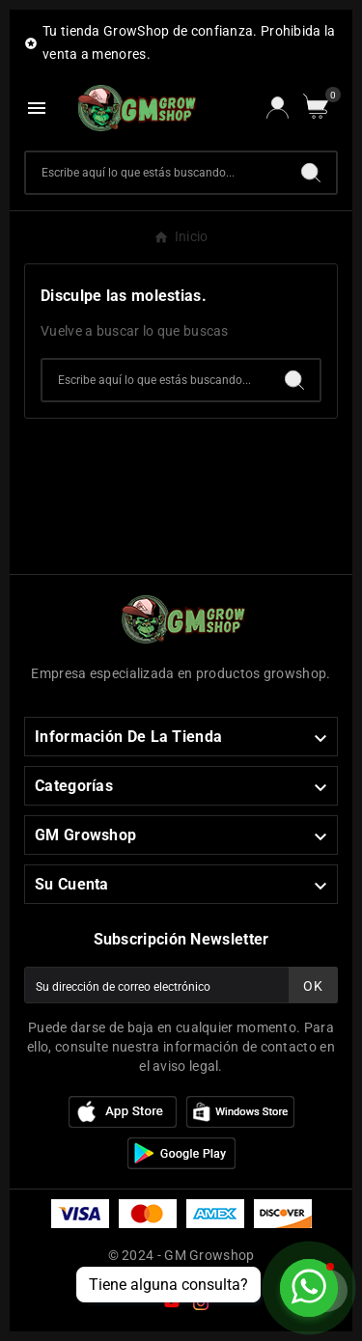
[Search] (310, 172)
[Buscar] (156, 172)
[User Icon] (277, 107)
